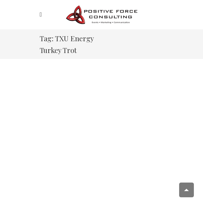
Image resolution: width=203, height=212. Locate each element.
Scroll (186, 190)
